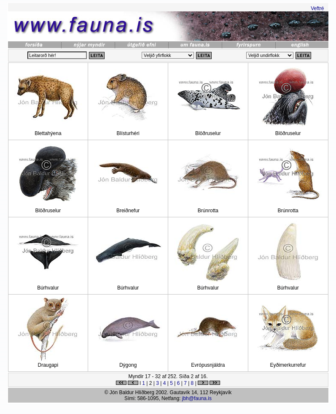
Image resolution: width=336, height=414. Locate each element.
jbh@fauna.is (197, 398)
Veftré (317, 8)
